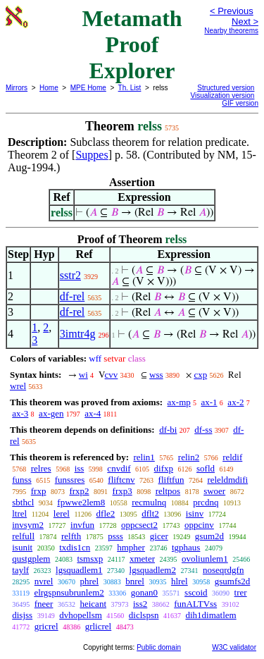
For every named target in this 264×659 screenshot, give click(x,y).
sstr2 (70, 275)
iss (79, 468)
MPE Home (88, 88)
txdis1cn (74, 547)
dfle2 (105, 513)
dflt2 (150, 513)
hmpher (131, 547)
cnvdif (118, 468)
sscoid (196, 592)
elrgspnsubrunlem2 (68, 592)
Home (48, 88)
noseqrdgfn (223, 570)
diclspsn (144, 615)
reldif (232, 457)
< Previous (231, 11)
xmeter (142, 558)
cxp (200, 374)
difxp (163, 468)
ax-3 (20, 413)
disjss (22, 615)
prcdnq (205, 502)
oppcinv (199, 524)
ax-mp (179, 402)
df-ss (203, 429)
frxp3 (122, 491)
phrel (89, 581)
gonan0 (144, 592)
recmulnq (149, 502)
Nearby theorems (231, 31)
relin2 (188, 457)
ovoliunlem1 (205, 558)
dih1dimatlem (210, 615)
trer (240, 592)
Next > (245, 21)
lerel (62, 513)
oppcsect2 (139, 524)
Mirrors (16, 88)
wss (156, 374)
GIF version (240, 103)
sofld (205, 468)
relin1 (143, 457)
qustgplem (31, 558)
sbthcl (23, 502)
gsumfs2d (233, 581)
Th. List (130, 88)
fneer (44, 603)
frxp (38, 491)
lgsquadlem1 (79, 570)
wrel (18, 386)
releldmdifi (227, 479)
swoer (214, 491)
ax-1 (209, 402)
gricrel (46, 626)
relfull (23, 536)
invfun (82, 524)
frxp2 (79, 491)
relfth (71, 536)
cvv (111, 374)
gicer (159, 536)
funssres (70, 479)
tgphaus (186, 547)
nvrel (44, 581)
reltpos (168, 491)
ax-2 (235, 402)
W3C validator (234, 647)
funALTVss (195, 603)
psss (115, 536)
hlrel (179, 581)
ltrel (19, 513)
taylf (20, 570)
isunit (22, 547)
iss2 (140, 603)
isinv (194, 513)
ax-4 (92, 413)
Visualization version (222, 95)
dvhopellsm (80, 615)
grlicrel (98, 626)
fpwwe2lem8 (81, 502)
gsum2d (209, 536)
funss (21, 479)
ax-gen (51, 413)
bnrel (134, 581)
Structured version (225, 88)
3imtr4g (78, 334)
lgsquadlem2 (153, 570)
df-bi (168, 429)
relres (41, 468)
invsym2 (28, 524)
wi (83, 374)
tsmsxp (90, 558)
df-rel (72, 296)
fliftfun (171, 479)
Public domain (159, 647)
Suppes (91, 155)
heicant (93, 603)
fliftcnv (121, 479)
